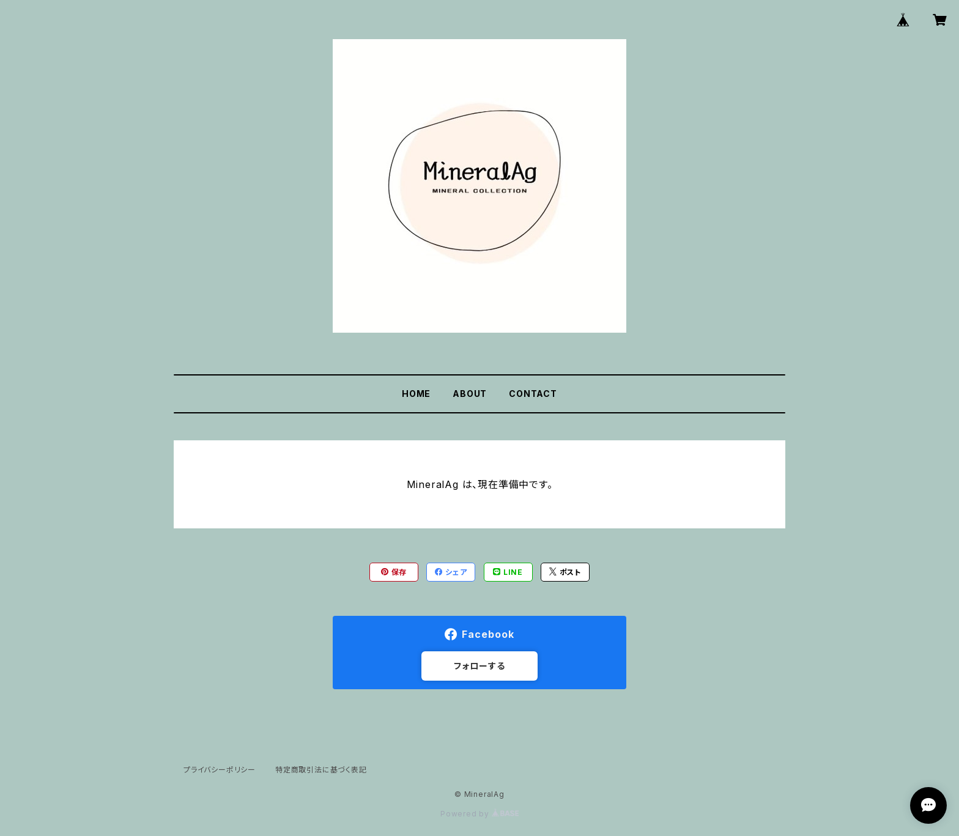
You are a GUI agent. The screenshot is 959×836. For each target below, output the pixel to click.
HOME (416, 393)
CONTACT (533, 393)
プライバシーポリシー (219, 769)
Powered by (479, 813)
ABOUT (470, 393)
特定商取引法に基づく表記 (321, 769)
